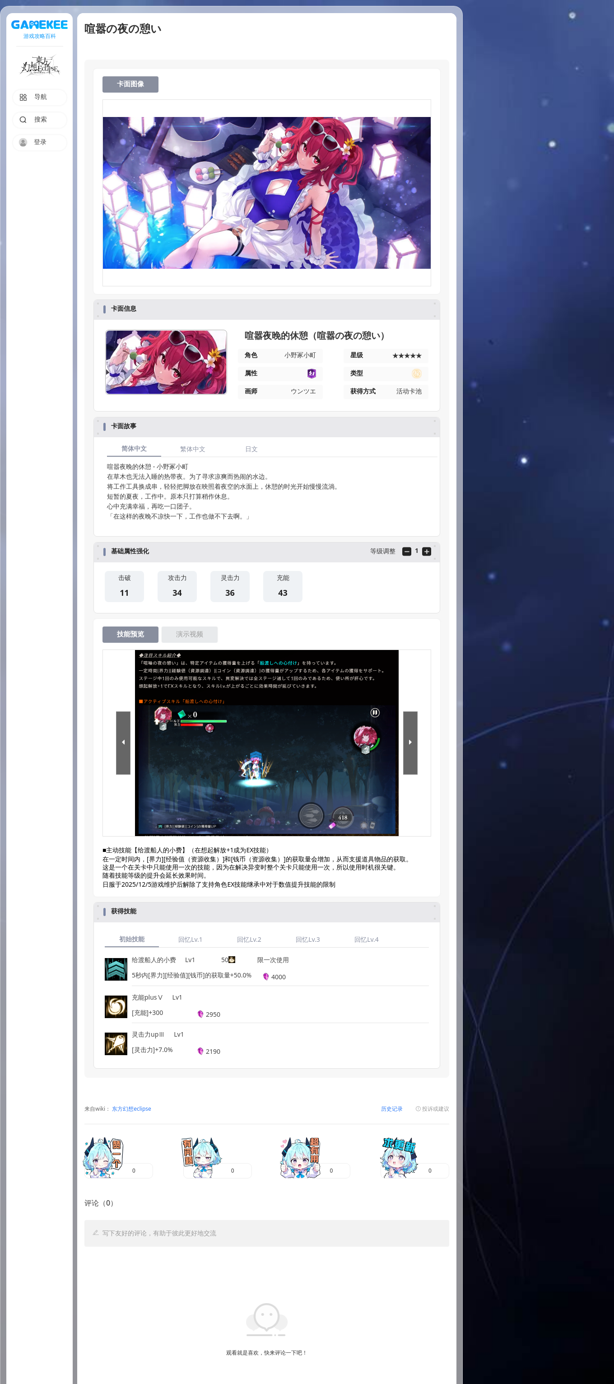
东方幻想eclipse (131, 1109)
